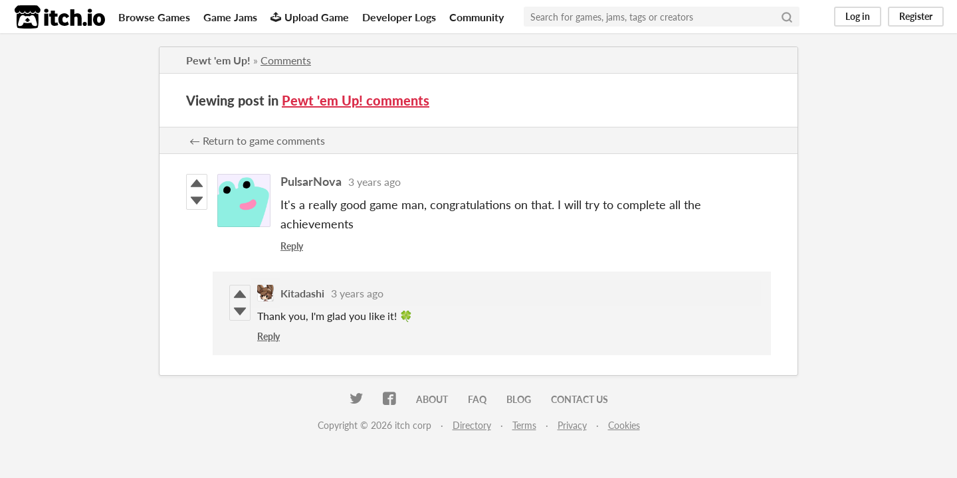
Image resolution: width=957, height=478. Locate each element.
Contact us (579, 399)
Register (915, 16)
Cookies (624, 425)
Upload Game (309, 17)
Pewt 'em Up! (218, 60)
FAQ (477, 399)
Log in (857, 16)
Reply (291, 246)
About (432, 399)
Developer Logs (399, 17)
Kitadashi (302, 293)
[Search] (786, 17)
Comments (286, 60)
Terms (524, 425)
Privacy (572, 425)
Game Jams (230, 17)
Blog (518, 399)
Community (476, 17)
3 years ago (374, 181)
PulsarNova (311, 181)
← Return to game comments (257, 140)
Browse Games (154, 17)
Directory (472, 425)
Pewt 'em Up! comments (355, 100)
